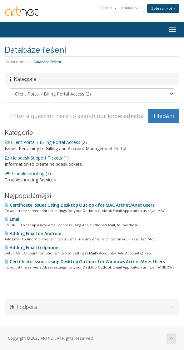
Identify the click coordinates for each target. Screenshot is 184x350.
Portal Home (16, 61)
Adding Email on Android (33, 233)
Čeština (108, 8)
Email (13, 219)
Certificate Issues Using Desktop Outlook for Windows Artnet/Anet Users (85, 261)
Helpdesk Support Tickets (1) (37, 158)
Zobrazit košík (163, 8)
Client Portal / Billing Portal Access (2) (46, 142)
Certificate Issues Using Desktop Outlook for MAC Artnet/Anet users (80, 205)
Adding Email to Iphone (31, 247)
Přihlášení (129, 8)
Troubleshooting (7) (28, 173)
